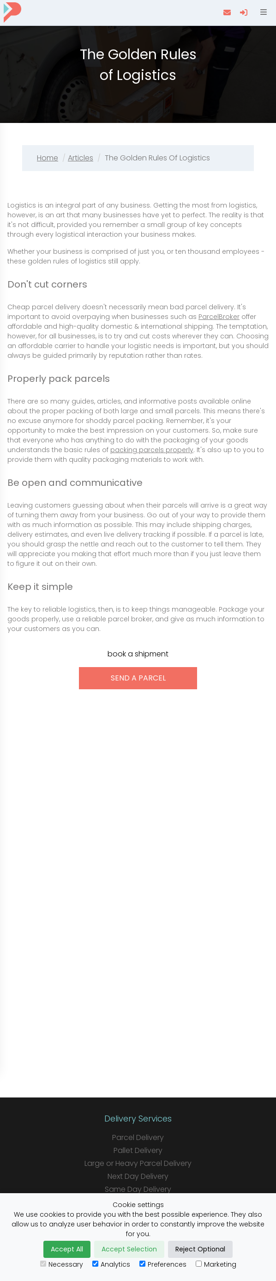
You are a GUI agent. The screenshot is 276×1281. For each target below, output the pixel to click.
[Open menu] (262, 12)
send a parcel (138, 678)
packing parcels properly (151, 449)
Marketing (216, 1264)
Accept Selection (129, 1249)
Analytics (111, 1264)
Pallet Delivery (138, 1150)
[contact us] (228, 12)
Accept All (67, 1249)
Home (47, 158)
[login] (244, 12)
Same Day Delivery (138, 1189)
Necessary (61, 1264)
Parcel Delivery (138, 1137)
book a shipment (138, 654)
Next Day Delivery (138, 1176)
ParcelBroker (219, 316)
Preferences (162, 1264)
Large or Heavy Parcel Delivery (138, 1163)
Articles (80, 158)
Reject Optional (200, 1249)
